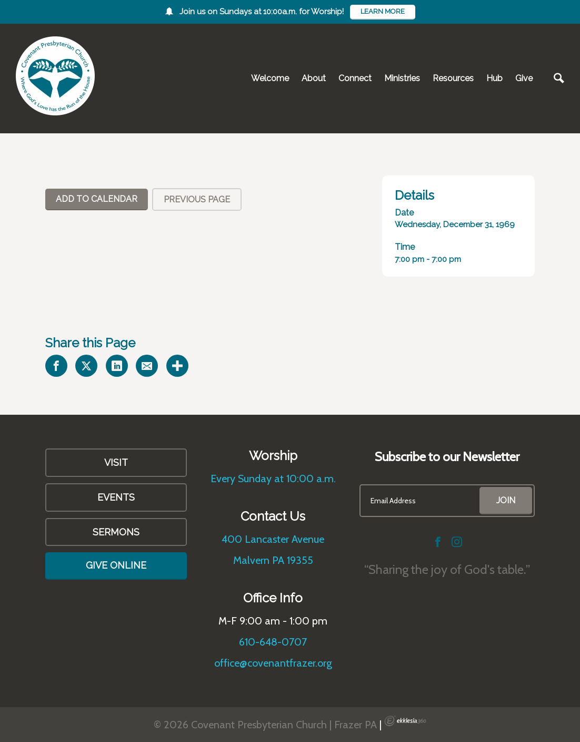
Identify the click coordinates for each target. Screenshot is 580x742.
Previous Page (197, 199)
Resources (453, 78)
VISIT (116, 462)
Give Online (116, 565)
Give (524, 78)
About (314, 78)
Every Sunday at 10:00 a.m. (273, 478)
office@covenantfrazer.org (273, 663)
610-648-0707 (273, 642)
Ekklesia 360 (405, 721)
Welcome (270, 78)
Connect (355, 78)
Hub (494, 78)
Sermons (116, 532)
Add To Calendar (96, 199)
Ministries (402, 78)
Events (116, 497)
